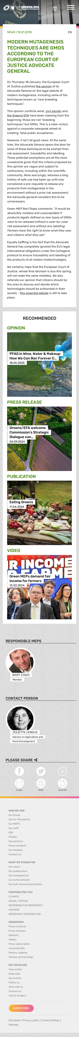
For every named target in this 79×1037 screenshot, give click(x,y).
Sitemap (13, 1024)
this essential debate (34, 293)
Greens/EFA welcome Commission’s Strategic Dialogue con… (29, 432)
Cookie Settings (50, 1020)
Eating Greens (21, 502)
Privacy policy (31, 1020)
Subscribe (21, 1008)
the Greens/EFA (18, 115)
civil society (53, 111)
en (70, 32)
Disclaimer (15, 1020)
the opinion (44, 86)
